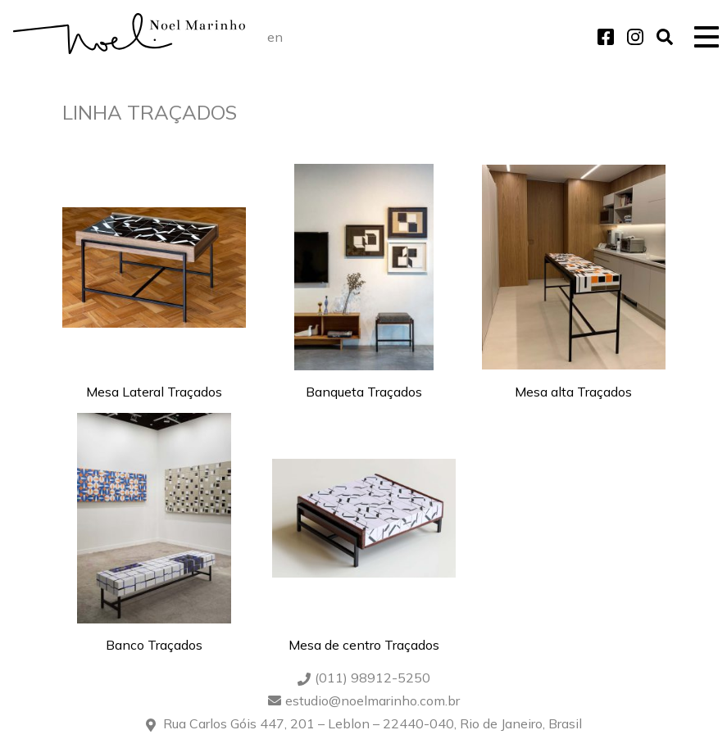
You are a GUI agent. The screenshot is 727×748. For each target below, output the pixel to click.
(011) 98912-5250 (372, 677)
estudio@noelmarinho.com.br (372, 700)
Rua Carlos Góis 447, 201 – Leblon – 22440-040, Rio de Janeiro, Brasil (372, 723)
